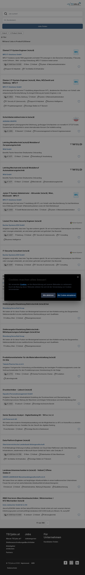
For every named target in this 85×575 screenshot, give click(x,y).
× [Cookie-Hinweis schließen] (78, 277)
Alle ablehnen (48, 295)
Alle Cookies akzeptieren (67, 295)
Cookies (23, 284)
